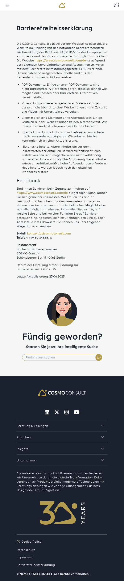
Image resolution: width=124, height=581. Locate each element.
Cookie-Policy (29, 541)
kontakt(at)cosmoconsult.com (49, 233)
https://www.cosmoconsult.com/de (60, 60)
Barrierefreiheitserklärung (36, 564)
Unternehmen (60, 460)
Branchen (60, 437)
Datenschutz (26, 549)
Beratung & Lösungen (60, 425)
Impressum (25, 557)
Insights (60, 448)
